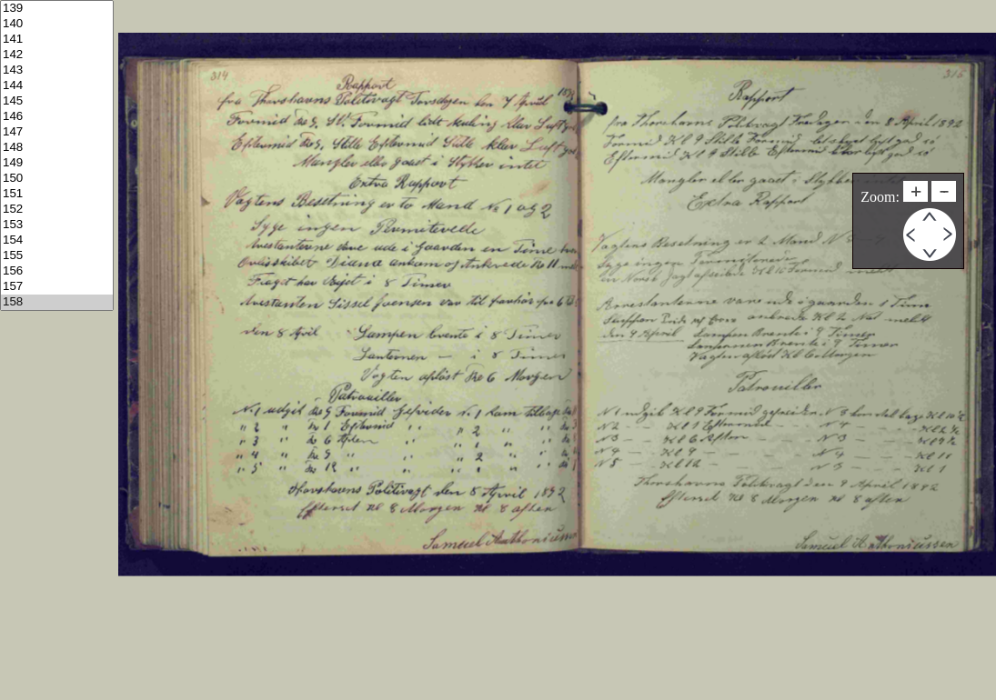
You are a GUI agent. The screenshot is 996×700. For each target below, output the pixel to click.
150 (57, 178)
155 (57, 256)
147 (57, 132)
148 (57, 147)
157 (57, 287)
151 (57, 194)
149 (57, 163)
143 (57, 70)
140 (57, 24)
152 (57, 209)
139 (57, 8)
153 (57, 225)
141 (57, 39)
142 (57, 55)
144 (57, 86)
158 (57, 302)
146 (57, 117)
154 (57, 240)
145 (57, 101)
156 (57, 271)
